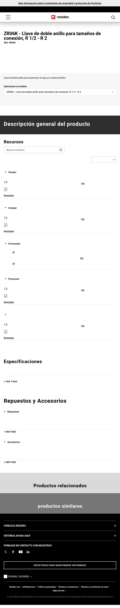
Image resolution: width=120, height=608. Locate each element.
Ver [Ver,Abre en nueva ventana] (83, 183)
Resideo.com (14, 587)
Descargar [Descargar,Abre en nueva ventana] (9, 195)
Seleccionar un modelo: (15, 86)
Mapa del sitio (59, 590)
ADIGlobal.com (29, 587)
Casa (60, 17)
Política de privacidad (47, 587)
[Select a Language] (103, 159)
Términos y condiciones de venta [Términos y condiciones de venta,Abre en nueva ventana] (94, 587)
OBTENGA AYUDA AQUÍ (22, 535)
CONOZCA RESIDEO (19, 525)
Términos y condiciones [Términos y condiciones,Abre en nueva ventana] (68, 587)
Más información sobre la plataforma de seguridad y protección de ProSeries (59, 3)
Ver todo (12, 381)
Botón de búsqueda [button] (113, 17)
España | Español (24, 576)
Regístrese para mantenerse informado (60, 565)
